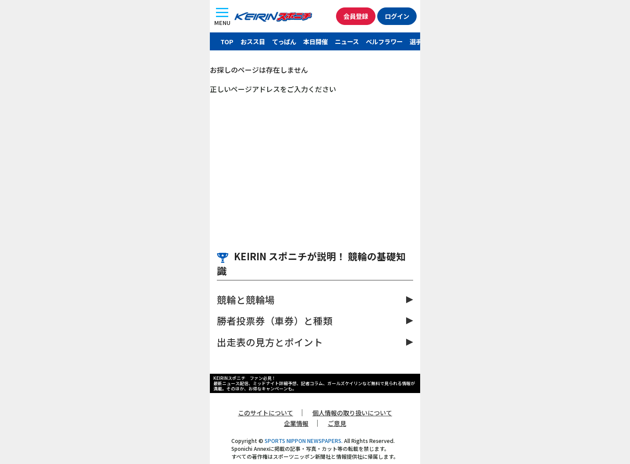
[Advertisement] (315, 160)
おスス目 (253, 41)
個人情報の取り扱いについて (352, 412)
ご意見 (337, 423)
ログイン (397, 16)
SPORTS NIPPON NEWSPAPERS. (304, 440)
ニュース (347, 41)
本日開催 (315, 41)
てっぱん (284, 41)
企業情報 (296, 423)
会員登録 (355, 16)
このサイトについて (265, 412)
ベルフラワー (384, 41)
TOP (227, 41)
